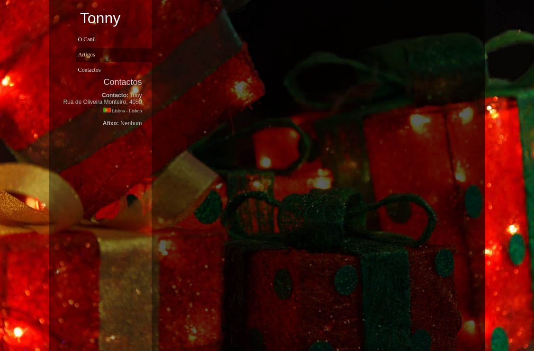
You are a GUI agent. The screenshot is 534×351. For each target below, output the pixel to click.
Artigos (86, 54)
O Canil (87, 39)
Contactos (89, 69)
